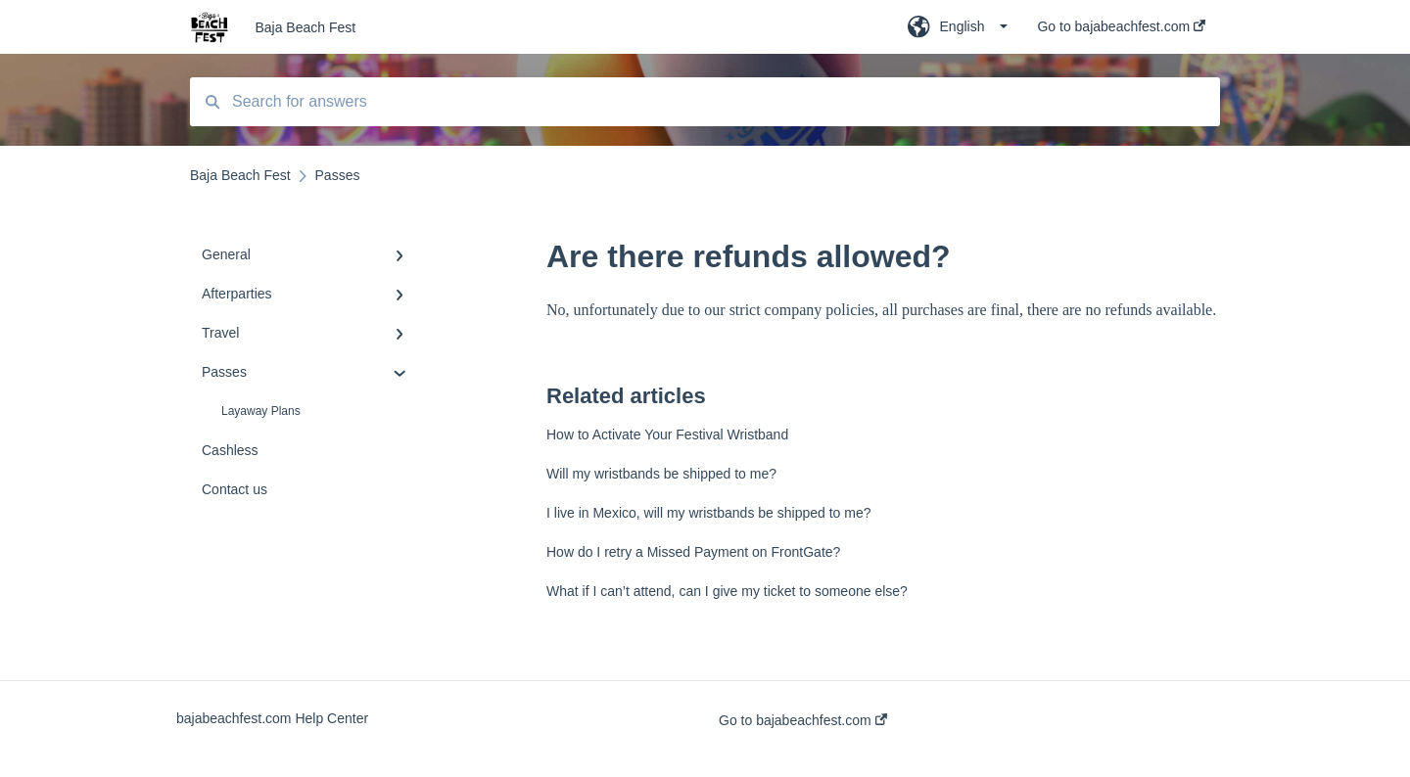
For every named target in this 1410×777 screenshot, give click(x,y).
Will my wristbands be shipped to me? (661, 473)
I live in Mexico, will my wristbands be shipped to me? (708, 513)
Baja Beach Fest (305, 27)
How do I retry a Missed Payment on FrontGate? (693, 552)
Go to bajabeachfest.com (803, 720)
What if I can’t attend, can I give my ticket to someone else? (727, 591)
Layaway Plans (261, 411)
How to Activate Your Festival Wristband (667, 434)
